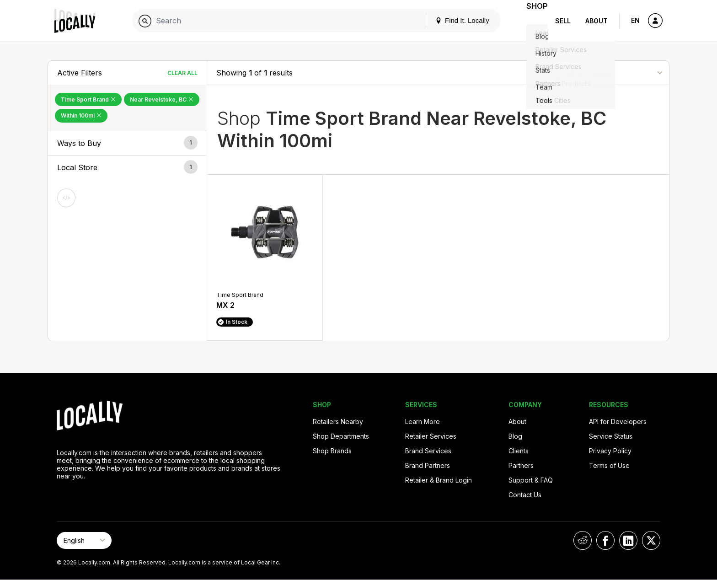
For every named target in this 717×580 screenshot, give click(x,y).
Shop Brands (332, 451)
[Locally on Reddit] (582, 540)
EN (635, 20)
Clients (518, 451)
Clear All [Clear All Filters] (182, 73)
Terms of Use (609, 465)
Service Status (610, 436)
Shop (531, 21)
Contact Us (524, 495)
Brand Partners (427, 465)
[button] (127, 143)
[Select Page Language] (84, 540)
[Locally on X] (651, 540)
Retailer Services (430, 436)
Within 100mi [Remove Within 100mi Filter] (81, 115)
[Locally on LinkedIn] (628, 540)
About (596, 21)
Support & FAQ (530, 480)
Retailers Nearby (338, 421)
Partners (521, 465)
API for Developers (618, 421)
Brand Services (428, 451)
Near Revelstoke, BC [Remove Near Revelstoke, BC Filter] (161, 99)
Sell (563, 21)
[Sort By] (614, 72)
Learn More (422, 421)
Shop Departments (341, 436)
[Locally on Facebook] (605, 540)
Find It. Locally (451, 20)
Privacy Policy (610, 451)
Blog (515, 436)
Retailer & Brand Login (438, 480)
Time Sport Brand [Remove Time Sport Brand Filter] (88, 99)
